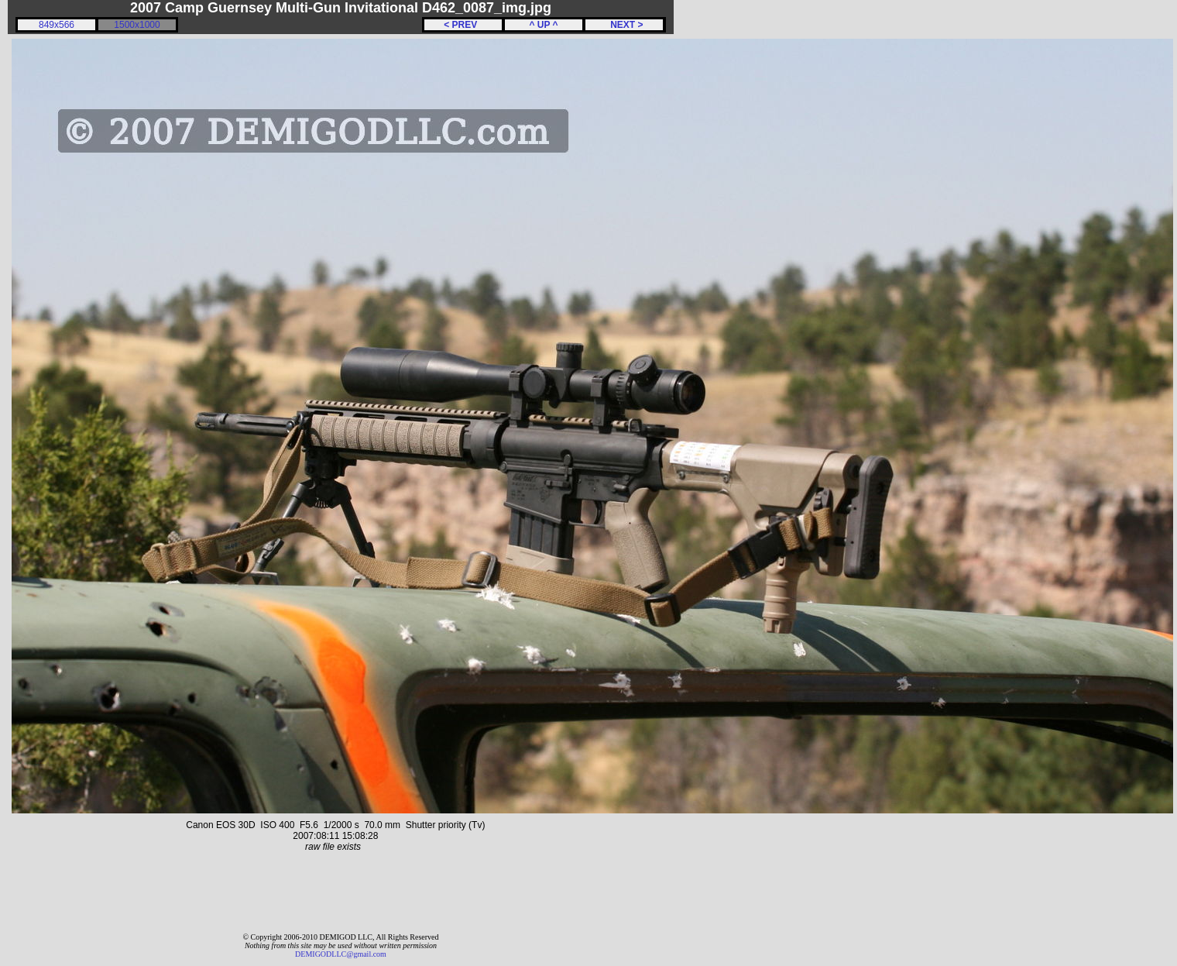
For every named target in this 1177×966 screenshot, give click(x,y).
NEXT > (623, 24)
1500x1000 (137, 24)
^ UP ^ (543, 24)
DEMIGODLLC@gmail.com (340, 954)
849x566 (56, 24)
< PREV (463, 24)
